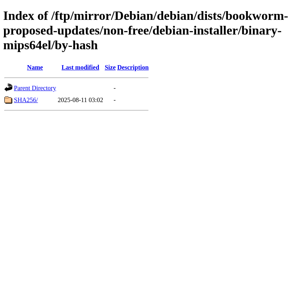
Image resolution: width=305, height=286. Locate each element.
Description (133, 67)
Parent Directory (35, 88)
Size (110, 67)
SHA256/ (26, 100)
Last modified (80, 67)
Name (35, 67)
